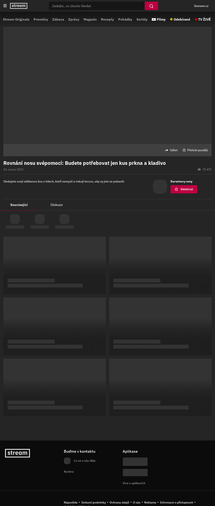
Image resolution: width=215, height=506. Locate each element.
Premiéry (41, 19)
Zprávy (73, 19)
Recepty (107, 19)
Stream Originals (16, 19)
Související (19, 205)
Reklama (150, 502)
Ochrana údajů (119, 502)
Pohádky (125, 19)
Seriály (142, 19)
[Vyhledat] (151, 6)
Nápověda (70, 502)
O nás (136, 502)
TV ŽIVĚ (204, 19)
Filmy (161, 19)
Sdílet (174, 150)
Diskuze (57, 205)
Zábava (58, 19)
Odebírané (182, 19)
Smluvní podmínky (93, 502)
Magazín (90, 19)
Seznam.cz (201, 5)
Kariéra (69, 471)
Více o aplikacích (134, 483)
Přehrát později (197, 150)
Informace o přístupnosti (176, 502)
